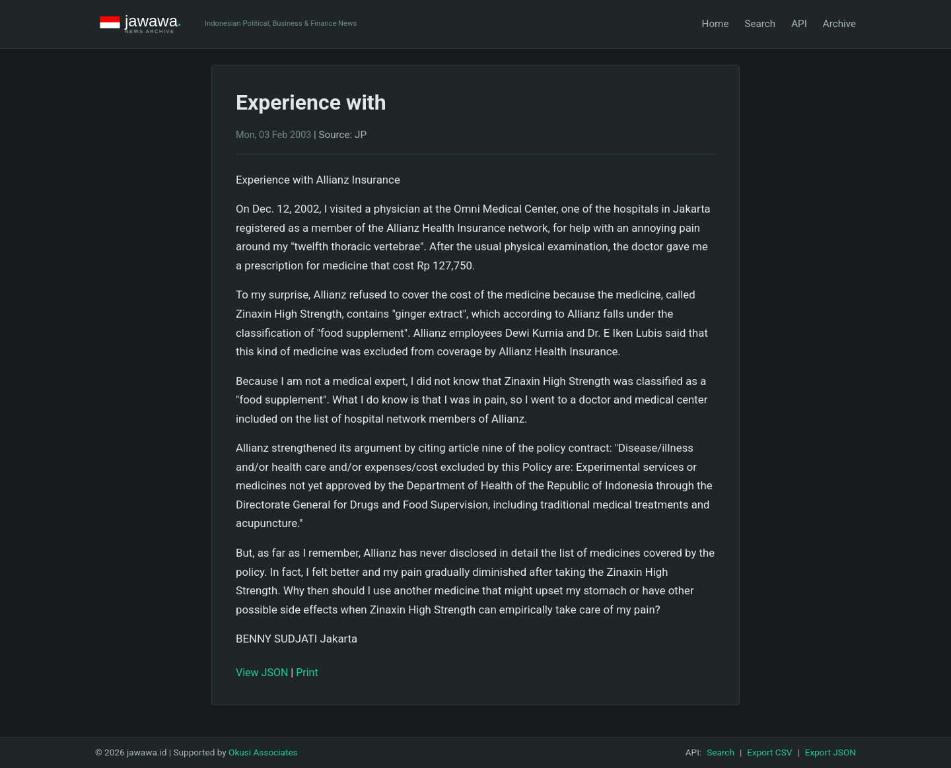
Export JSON (830, 752)
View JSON (262, 672)
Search (759, 24)
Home (715, 24)
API (799, 24)
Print (307, 672)
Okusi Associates (263, 752)
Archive (839, 24)
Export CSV (769, 752)
